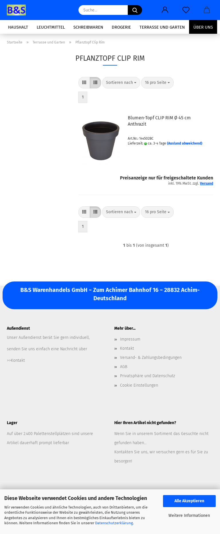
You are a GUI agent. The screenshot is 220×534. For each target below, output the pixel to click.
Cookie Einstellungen (139, 385)
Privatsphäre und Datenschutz (147, 375)
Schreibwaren (88, 27)
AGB (123, 366)
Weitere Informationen (189, 515)
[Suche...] (135, 10)
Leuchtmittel (51, 27)
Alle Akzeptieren (189, 501)
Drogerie (121, 27)
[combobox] (121, 82)
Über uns (203, 27)
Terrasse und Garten (162, 27)
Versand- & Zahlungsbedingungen (151, 357)
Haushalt (18, 27)
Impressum (130, 339)
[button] (164, 10)
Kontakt (127, 348)
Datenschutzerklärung (114, 523)
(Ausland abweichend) (184, 143)
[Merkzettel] (185, 10)
